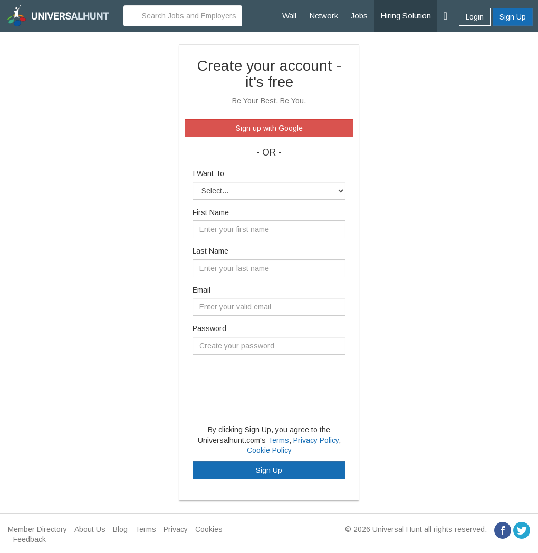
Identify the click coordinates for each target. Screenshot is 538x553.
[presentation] (273, 383)
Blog (120, 529)
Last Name (210, 251)
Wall (289, 15)
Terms (278, 440)
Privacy (176, 529)
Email (201, 290)
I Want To (208, 173)
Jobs (359, 15)
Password (209, 328)
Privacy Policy (316, 440)
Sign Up (512, 17)
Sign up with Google (269, 128)
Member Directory (37, 529)
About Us (89, 529)
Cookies (209, 529)
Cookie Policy (269, 450)
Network (323, 15)
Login (475, 17)
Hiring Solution (405, 15)
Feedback (29, 539)
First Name (211, 212)
